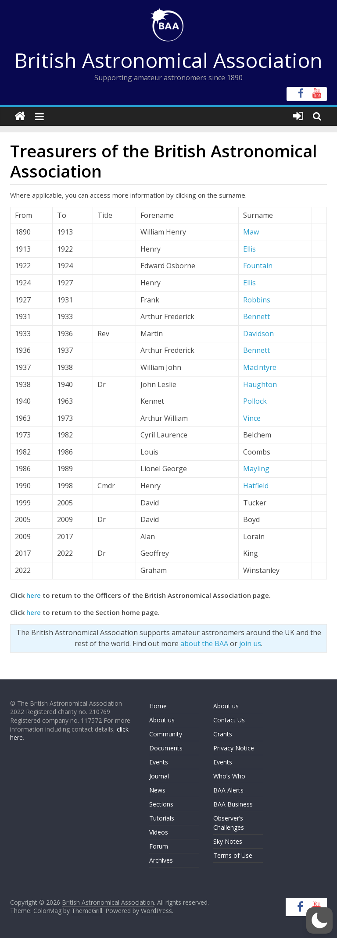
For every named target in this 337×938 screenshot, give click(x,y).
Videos (158, 832)
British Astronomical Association (168, 60)
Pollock (255, 401)
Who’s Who (229, 776)
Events (158, 762)
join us (250, 643)
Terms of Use (232, 855)
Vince (252, 418)
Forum (158, 846)
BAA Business (233, 804)
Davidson (258, 333)
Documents (166, 748)
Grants (222, 734)
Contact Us (229, 720)
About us (162, 720)
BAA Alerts (228, 790)
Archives (161, 860)
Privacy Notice (233, 748)
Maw (251, 232)
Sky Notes (227, 841)
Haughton (260, 384)
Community (165, 734)
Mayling (256, 468)
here (33, 595)
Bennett (256, 316)
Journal (159, 776)
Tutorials (161, 818)
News (157, 790)
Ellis (249, 249)
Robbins (256, 300)
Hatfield (256, 485)
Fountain (257, 265)
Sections (161, 804)
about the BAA (204, 643)
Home (158, 706)
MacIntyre (259, 367)
